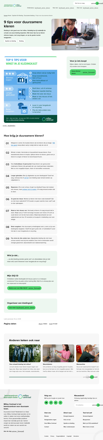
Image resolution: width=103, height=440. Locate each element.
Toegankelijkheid (60, 436)
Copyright (69, 436)
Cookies (46, 436)
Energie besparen (69, 416)
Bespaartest (86, 420)
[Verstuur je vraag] (97, 3)
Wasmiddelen (47, 364)
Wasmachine (81, 364)
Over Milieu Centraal (50, 423)
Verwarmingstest (88, 416)
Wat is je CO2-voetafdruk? (90, 423)
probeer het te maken (29, 189)
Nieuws (46, 416)
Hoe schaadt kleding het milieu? (20, 364)
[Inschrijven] (98, 405)
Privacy (52, 436)
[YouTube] (46, 403)
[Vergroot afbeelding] (6, 126)
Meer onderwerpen (69, 427)
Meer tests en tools (88, 427)
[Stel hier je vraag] (84, 3)
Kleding (21, 41)
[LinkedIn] (56, 403)
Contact (46, 427)
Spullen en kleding (10, 41)
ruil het (26, 178)
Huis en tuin (67, 420)
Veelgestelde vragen (50, 420)
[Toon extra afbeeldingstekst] (10, 126)
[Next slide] (92, 377)
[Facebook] (51, 403)
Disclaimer (76, 436)
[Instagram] (60, 403)
